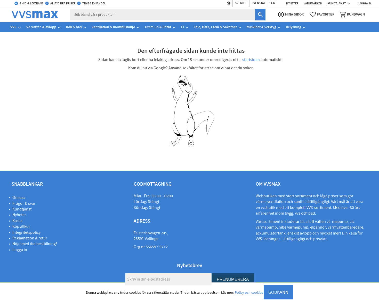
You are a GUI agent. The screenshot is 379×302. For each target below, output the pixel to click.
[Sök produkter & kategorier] (162, 14)
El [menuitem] (182, 27)
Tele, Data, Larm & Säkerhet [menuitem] (215, 27)
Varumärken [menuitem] (313, 3)
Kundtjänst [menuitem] (336, 3)
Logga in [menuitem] (364, 3)
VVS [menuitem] (13, 27)
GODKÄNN (278, 292)
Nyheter (19, 214)
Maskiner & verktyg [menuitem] (261, 27)
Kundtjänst (21, 209)
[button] (322, 14)
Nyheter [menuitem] (292, 3)
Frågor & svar (23, 203)
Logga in (19, 249)
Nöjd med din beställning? (34, 243)
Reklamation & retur (29, 238)
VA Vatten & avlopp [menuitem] (41, 27)
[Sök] (260, 14)
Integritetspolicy (26, 232)
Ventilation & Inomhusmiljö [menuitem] (113, 27)
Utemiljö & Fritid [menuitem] (158, 27)
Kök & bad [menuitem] (74, 27)
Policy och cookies (249, 292)
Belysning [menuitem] (293, 27)
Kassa (17, 220)
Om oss (18, 197)
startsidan (251, 59)
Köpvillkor (21, 226)
